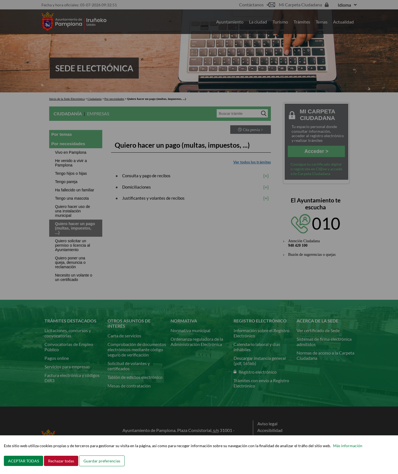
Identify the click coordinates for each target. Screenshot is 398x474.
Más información (347, 445)
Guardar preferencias (101, 461)
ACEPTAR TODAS (23, 461)
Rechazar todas (61, 461)
